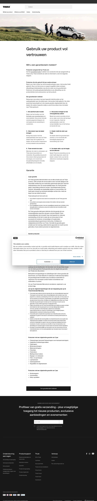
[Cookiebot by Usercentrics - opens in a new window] (77, 238)
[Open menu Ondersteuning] (37, 12)
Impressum (38, 480)
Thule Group (38, 473)
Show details (77, 256)
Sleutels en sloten (23, 462)
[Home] (14, 7)
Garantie (21, 465)
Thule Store (38, 476)
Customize (48, 261)
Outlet (53, 460)
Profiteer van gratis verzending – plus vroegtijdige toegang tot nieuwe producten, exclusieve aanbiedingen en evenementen (48, 411)
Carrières (37, 460)
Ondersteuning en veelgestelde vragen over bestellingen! (9, 471)
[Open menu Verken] (29, 12)
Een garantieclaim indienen (48, 388)
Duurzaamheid (39, 463)
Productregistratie (23, 472)
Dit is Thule (38, 457)
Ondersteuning (23, 475)
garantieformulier (36, 72)
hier (34, 286)
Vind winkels (54, 457)
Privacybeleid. (40, 428)
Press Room (38, 470)
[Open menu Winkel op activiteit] (20, 12)
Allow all (72, 261)
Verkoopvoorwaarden (8, 463)
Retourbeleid (6, 466)
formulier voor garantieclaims (35, 116)
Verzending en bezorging (9, 459)
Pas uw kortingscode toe (57, 463)
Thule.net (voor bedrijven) (41, 467)
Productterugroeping (24, 469)
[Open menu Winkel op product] (8, 12)
